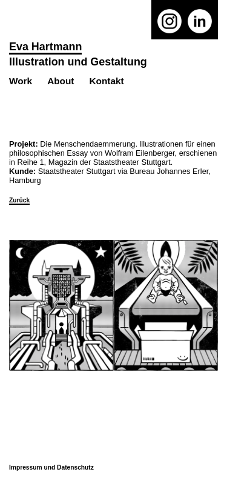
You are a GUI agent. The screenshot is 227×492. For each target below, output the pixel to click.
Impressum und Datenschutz (51, 467)
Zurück (19, 200)
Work (20, 81)
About (60, 81)
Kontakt (106, 81)
